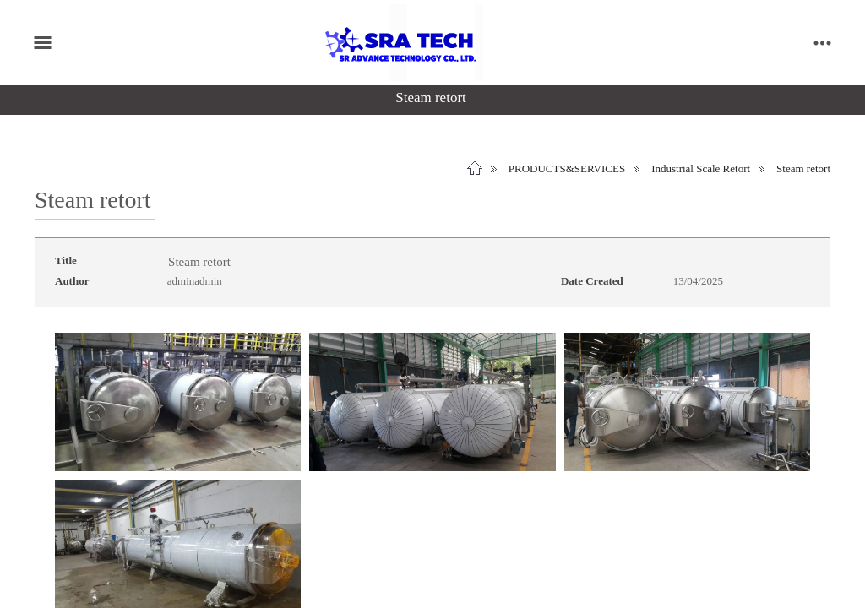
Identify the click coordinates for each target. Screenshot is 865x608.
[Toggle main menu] (42, 42)
